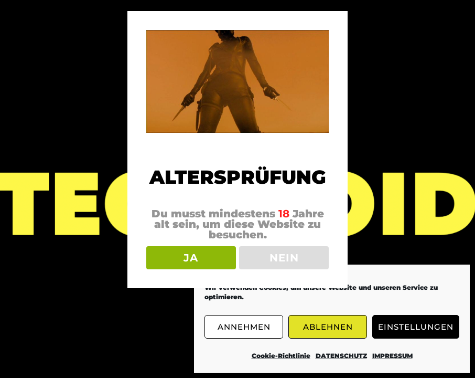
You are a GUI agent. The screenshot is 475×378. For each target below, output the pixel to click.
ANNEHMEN (244, 327)
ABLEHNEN (328, 327)
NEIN (284, 257)
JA (190, 257)
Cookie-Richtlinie (281, 356)
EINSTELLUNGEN (416, 327)
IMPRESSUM (392, 356)
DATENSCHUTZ (341, 356)
